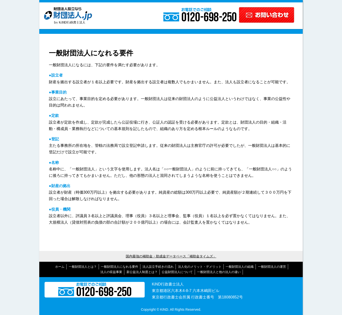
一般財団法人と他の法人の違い (219, 272)
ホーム (59, 266)
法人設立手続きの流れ (158, 266)
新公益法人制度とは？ (142, 272)
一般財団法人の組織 (240, 266)
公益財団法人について (177, 272)
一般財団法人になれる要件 (119, 266)
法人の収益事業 (111, 272)
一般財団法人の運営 (272, 266)
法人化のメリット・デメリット (200, 266)
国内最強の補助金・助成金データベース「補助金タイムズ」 (171, 256)
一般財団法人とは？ (83, 266)
